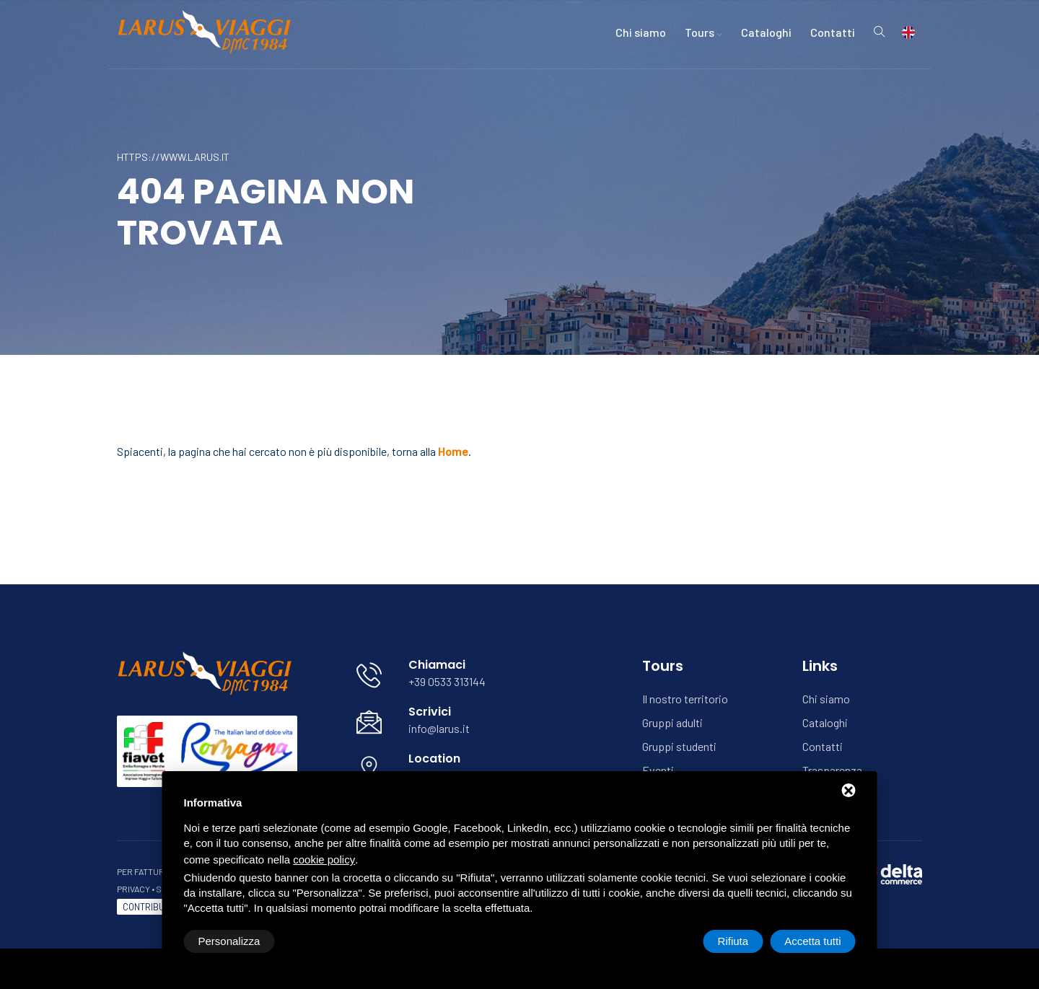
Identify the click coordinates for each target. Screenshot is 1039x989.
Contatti (832, 32)
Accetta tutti (812, 941)
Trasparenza (832, 770)
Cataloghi (766, 32)
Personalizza (229, 941)
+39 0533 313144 (447, 681)
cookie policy (324, 859)
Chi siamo (640, 32)
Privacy (133, 889)
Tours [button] (703, 32)
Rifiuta (733, 941)
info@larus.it (439, 728)
